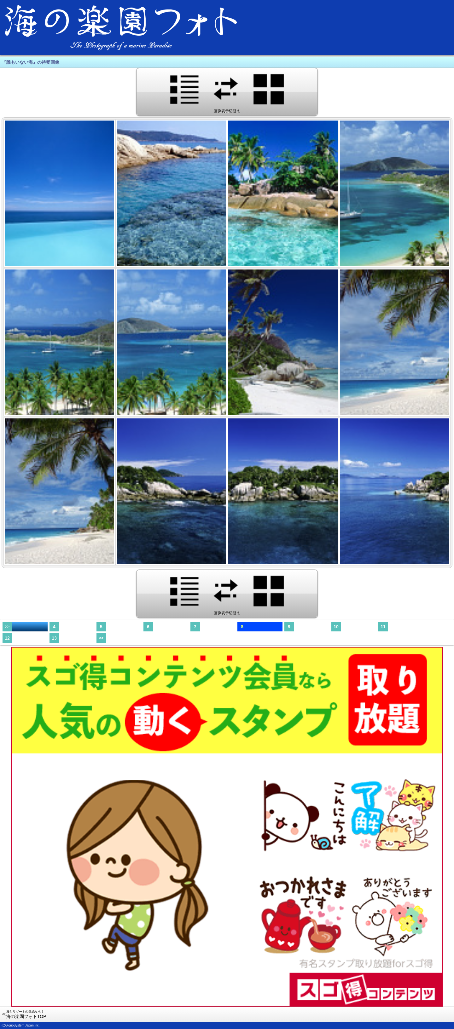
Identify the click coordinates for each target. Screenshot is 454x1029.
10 (336, 626)
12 (7, 638)
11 (383, 626)
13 (54, 638)
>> (7, 626)
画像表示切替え (227, 91)
